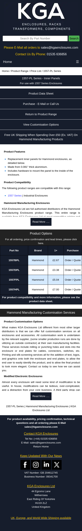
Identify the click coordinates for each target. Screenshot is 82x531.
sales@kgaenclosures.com (59, 47)
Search (74, 38)
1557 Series (15, 195)
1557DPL (14, 270)
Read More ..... (41, 221)
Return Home (41, 446)
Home (7, 62)
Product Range (19, 71)
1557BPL (14, 260)
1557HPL (14, 289)
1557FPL (14, 279)
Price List (36, 71)
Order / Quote (73, 260)
